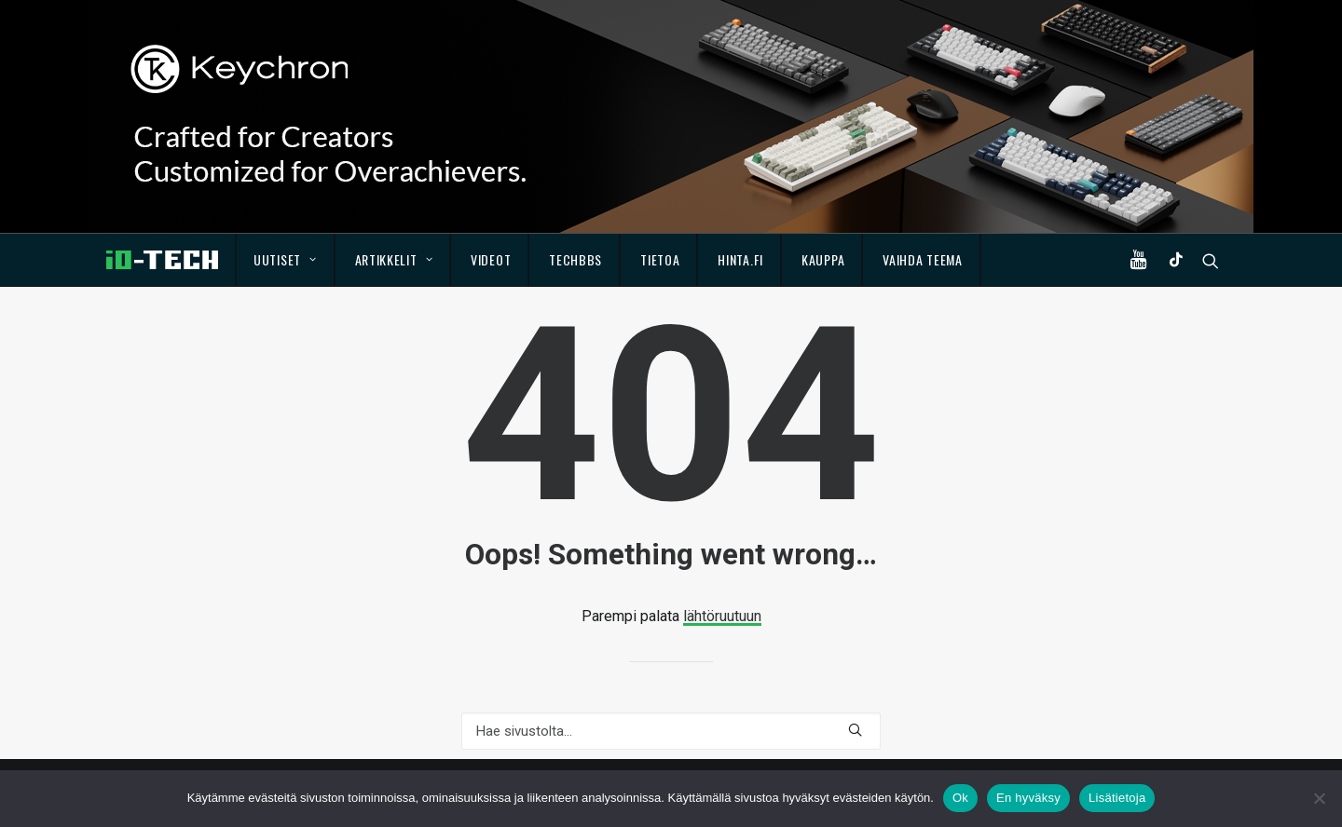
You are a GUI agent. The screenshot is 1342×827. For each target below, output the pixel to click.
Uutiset (284, 259)
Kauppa (822, 259)
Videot (491, 259)
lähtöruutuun (722, 616)
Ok (960, 798)
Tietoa (659, 259)
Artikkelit (394, 259)
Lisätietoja (1117, 798)
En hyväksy (1028, 798)
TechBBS (575, 259)
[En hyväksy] (1318, 798)
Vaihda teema (922, 259)
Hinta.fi (740, 259)
